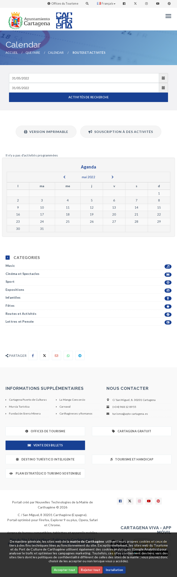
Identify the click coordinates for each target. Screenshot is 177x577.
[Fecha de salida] (84, 88)
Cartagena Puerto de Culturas (28, 399)
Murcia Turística (19, 406)
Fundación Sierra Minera (25, 413)
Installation (114, 570)
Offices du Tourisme (64, 3)
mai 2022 (88, 177)
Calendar (56, 52)
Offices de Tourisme (45, 431)
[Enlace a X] (130, 501)
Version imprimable (46, 132)
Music (88, 266)
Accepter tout (64, 570)
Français (106, 3)
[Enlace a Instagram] (147, 3)
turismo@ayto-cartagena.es (130, 413)
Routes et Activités (88, 314)
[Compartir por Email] (56, 355)
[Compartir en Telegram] (80, 355)
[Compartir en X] (44, 355)
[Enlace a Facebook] (124, 3)
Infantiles (88, 297)
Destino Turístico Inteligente (45, 459)
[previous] (64, 177)
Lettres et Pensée (88, 321)
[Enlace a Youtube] (158, 3)
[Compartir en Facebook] (32, 355)
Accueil (12, 52)
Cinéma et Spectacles (88, 274)
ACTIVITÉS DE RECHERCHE (88, 97)
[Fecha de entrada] (84, 78)
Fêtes (88, 306)
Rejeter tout (90, 570)
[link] (28, 18)
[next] (113, 177)
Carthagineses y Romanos (76, 413)
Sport (88, 281)
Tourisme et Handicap (131, 459)
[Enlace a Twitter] (136, 3)
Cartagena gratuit (131, 431)
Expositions (88, 290)
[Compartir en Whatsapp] (68, 355)
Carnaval (65, 406)
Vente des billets (45, 445)
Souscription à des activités (120, 132)
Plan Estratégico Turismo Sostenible (45, 473)
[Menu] (167, 16)
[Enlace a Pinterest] (169, 3)
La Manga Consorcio (72, 399)
